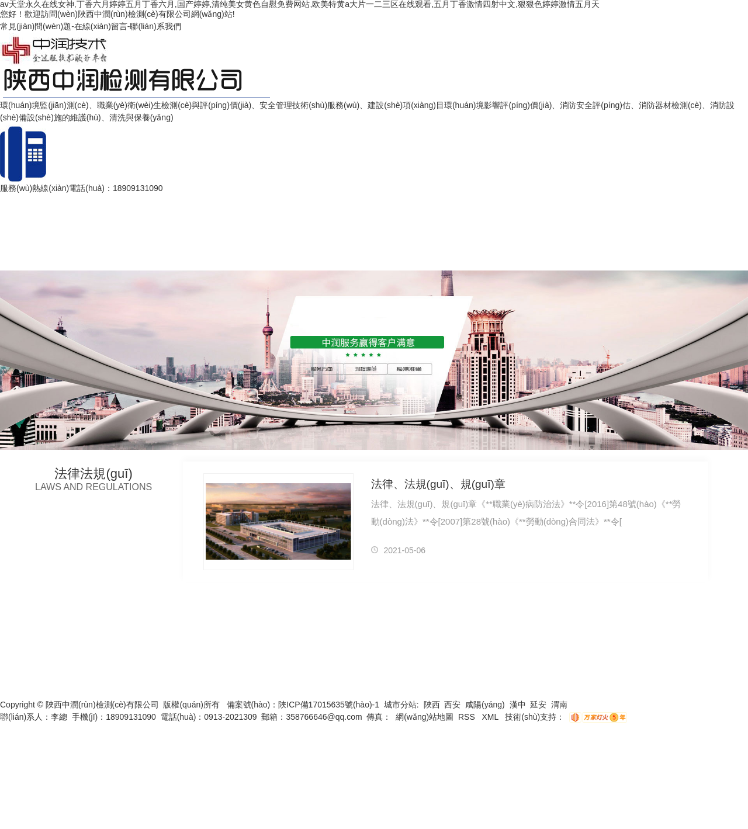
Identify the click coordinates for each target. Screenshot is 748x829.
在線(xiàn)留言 (100, 26)
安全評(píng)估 (113, 201)
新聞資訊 (482, 201)
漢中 (518, 704)
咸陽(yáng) (485, 704)
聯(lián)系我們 (155, 26)
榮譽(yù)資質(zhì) (428, 201)
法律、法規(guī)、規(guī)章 (437, 484)
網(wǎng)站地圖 (424, 717)
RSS (467, 717)
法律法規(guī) (363, 201)
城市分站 (400, 704)
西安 (452, 704)
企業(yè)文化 (609, 201)
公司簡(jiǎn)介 (173, 201)
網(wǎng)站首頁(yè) (41, 201)
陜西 (432, 704)
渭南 (559, 704)
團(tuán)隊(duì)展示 (542, 201)
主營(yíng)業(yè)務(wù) (250, 201)
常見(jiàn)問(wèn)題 (35, 26)
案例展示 (316, 201)
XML (491, 717)
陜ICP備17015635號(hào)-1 (328, 704)
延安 (538, 704)
